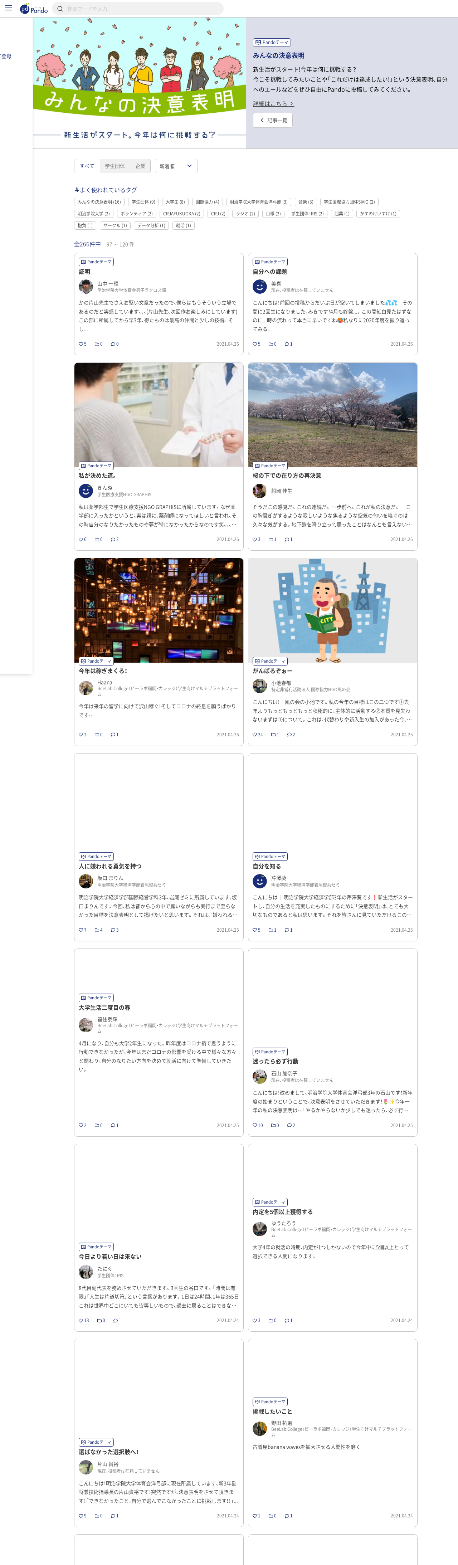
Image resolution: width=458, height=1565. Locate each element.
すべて (109, 151)
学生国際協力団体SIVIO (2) (372, 188)
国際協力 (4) (230, 188)
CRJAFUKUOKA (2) (204, 199)
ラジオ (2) (268, 199)
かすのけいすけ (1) (401, 199)
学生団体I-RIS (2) (330, 199)
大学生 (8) (198, 188)
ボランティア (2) (159, 199)
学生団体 (137, 151)
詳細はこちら (296, 102)
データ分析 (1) (174, 211)
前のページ (161, 1538)
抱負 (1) (108, 211)
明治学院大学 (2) (117, 199)
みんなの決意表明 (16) (122, 188)
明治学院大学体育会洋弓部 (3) (282, 188)
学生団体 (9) (166, 188)
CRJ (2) (241, 199)
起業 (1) (364, 199)
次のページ (375, 1538)
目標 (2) (295, 199)
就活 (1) (206, 211)
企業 (163, 151)
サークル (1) (138, 211)
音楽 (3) (328, 188)
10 (342, 1538)
